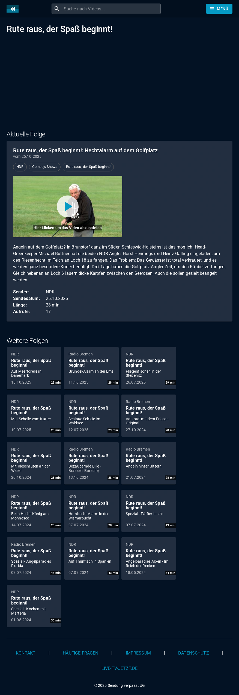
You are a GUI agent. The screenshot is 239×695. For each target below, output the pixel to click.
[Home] (14, 9)
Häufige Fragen (80, 653)
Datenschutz (193, 653)
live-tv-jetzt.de (119, 668)
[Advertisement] (119, 85)
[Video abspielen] (67, 206)
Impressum (138, 653)
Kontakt (25, 653)
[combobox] (111, 9)
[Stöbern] (219, 9)
